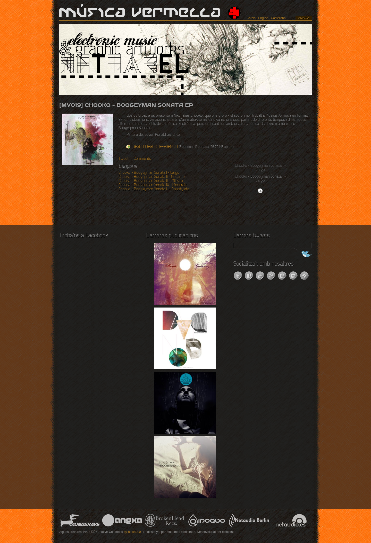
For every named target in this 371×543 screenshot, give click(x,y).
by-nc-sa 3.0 (132, 532)
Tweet (124, 159)
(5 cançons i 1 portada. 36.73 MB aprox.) (183, 147)
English (263, 18)
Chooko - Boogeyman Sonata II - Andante (151, 177)
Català (251, 18)
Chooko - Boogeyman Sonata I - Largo (149, 173)
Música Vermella (140, 12)
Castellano (278, 18)
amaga (303, 18)
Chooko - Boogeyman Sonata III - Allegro (151, 181)
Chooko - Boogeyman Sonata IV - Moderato (153, 185)
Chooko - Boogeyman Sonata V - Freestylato (154, 189)
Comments (142, 159)
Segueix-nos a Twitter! (302, 254)
